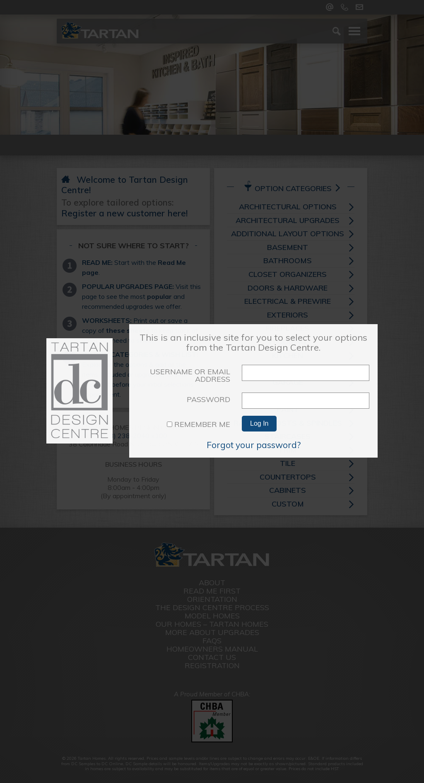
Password (208, 399)
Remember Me (198, 424)
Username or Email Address (190, 375)
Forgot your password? (254, 444)
